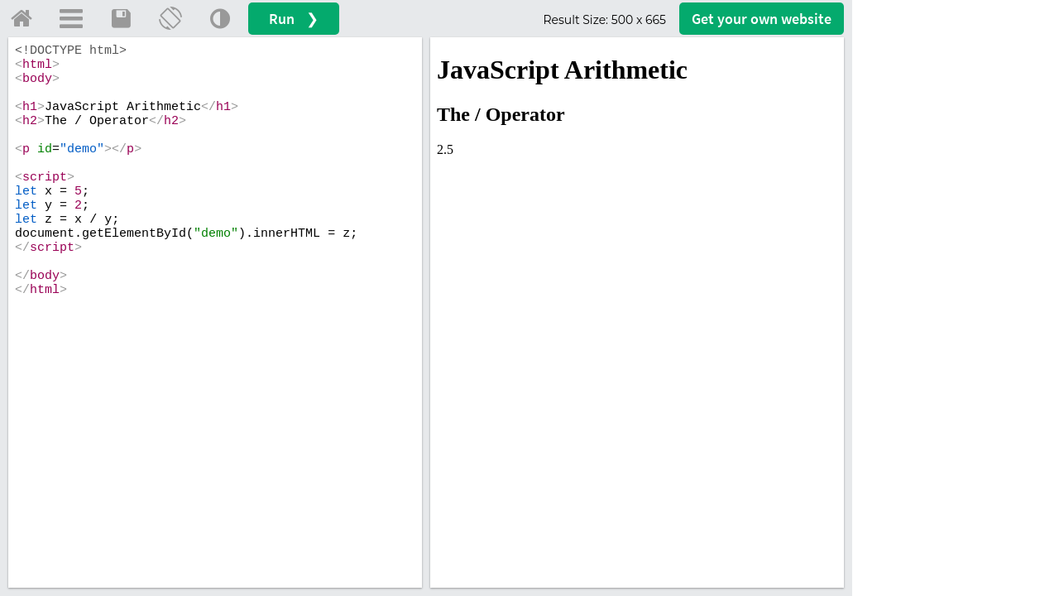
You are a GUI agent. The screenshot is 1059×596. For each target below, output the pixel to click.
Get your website (761, 18)
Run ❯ (294, 18)
